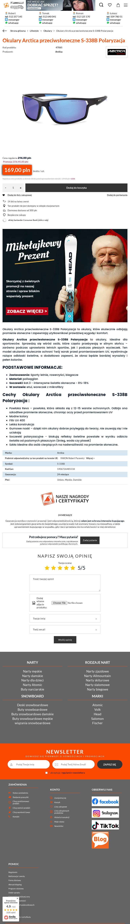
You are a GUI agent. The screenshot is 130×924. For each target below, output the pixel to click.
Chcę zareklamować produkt (21, 802)
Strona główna (18, 30)
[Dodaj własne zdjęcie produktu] (75, 603)
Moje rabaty (59, 822)
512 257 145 (15, 16)
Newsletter (58, 826)
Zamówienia (17, 784)
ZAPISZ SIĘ (109, 764)
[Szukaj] (101, 5)
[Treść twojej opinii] (65, 583)
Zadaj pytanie (90, 540)
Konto (55, 789)
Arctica (58, 51)
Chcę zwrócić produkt (21, 808)
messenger (13, 19)
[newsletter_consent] (46, 773)
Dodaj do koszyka (76, 187)
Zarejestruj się (60, 798)
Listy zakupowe (60, 807)
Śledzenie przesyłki (21, 797)
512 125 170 (83, 16)
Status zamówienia (20, 793)
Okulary (48, 30)
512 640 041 (49, 16)
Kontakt (16, 817)
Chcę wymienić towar (21, 812)
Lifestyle (34, 30)
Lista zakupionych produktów (61, 812)
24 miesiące (63, 474)
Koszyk (57, 802)
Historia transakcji (61, 817)
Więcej (89, 458)
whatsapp (13, 22)
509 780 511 (117, 16)
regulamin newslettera (73, 772)
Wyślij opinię (65, 639)
